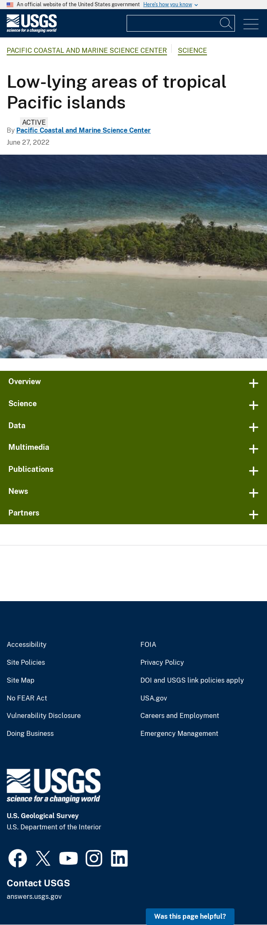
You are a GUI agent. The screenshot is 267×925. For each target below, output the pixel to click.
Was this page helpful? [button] (190, 916)
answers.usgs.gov (34, 896)
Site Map (21, 680)
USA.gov (153, 698)
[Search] (226, 23)
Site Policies (26, 662)
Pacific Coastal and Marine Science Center (87, 50)
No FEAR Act (27, 698)
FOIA (148, 645)
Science (192, 50)
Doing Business (30, 734)
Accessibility (27, 645)
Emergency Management (179, 734)
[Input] (181, 23)
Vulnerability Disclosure (44, 716)
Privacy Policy (162, 662)
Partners (24, 512)
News (18, 491)
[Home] (32, 31)
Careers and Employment (179, 716)
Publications (31, 469)
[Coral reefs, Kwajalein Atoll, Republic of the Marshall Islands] (133, 256)
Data (16, 425)
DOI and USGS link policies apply (192, 680)
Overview (24, 381)
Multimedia (28, 447)
